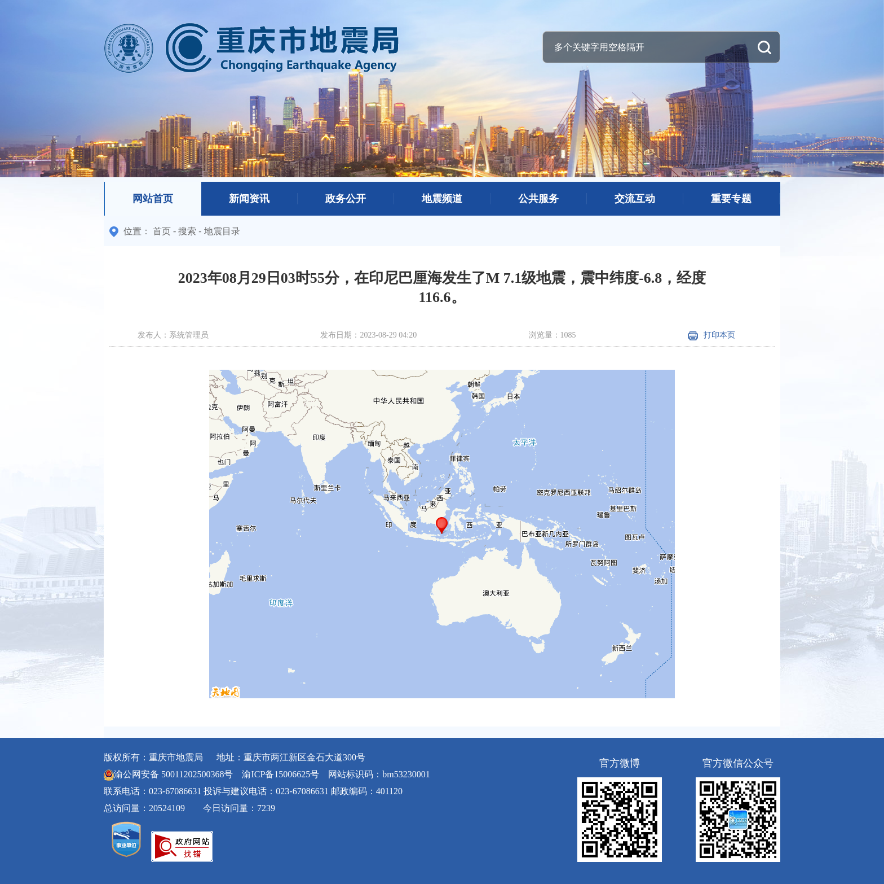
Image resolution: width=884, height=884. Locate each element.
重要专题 (731, 198)
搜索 (187, 231)
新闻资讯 (249, 198)
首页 (162, 231)
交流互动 (635, 198)
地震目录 (222, 231)
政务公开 (345, 198)
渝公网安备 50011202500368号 (173, 774)
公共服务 (538, 198)
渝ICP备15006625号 (280, 774)
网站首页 (152, 198)
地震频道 (442, 198)
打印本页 (711, 335)
